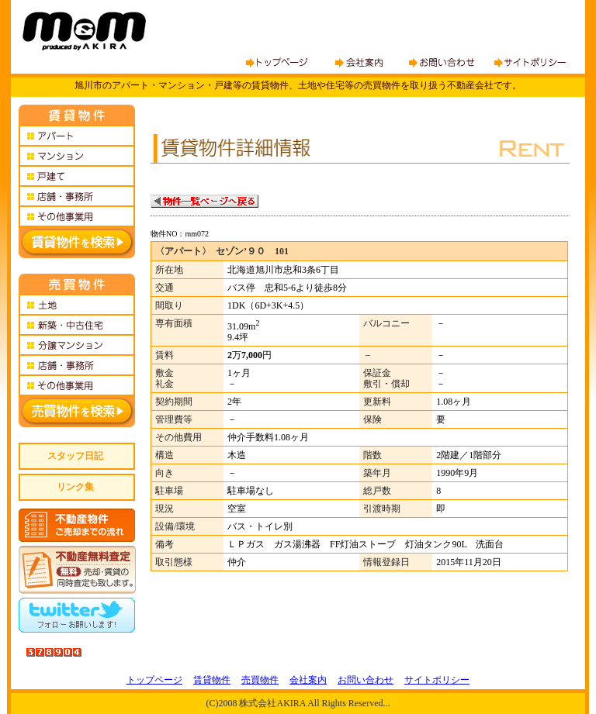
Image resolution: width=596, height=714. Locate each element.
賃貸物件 (211, 679)
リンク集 (75, 486)
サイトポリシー (437, 679)
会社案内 (308, 679)
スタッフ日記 (75, 455)
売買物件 (260, 679)
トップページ (154, 679)
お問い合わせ (365, 679)
